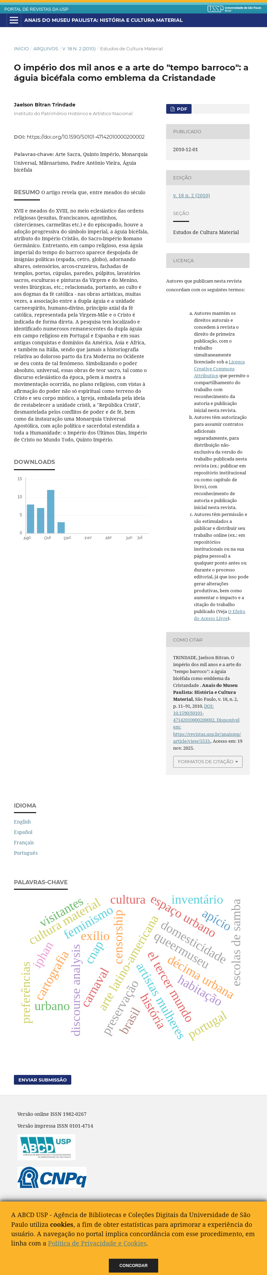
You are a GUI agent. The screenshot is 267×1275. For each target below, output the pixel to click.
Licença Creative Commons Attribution (219, 369)
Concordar (134, 1265)
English (22, 821)
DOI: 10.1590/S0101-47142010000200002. (194, 713)
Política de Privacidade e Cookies (97, 1243)
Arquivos (45, 48)
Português (26, 853)
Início (21, 48)
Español (23, 832)
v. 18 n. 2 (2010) (79, 48)
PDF (181, 109)
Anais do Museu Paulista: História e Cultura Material (103, 20)
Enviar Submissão (42, 1080)
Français (24, 842)
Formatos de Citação (205, 761)
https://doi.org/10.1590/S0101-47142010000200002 (86, 137)
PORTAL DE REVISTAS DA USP (36, 9)
